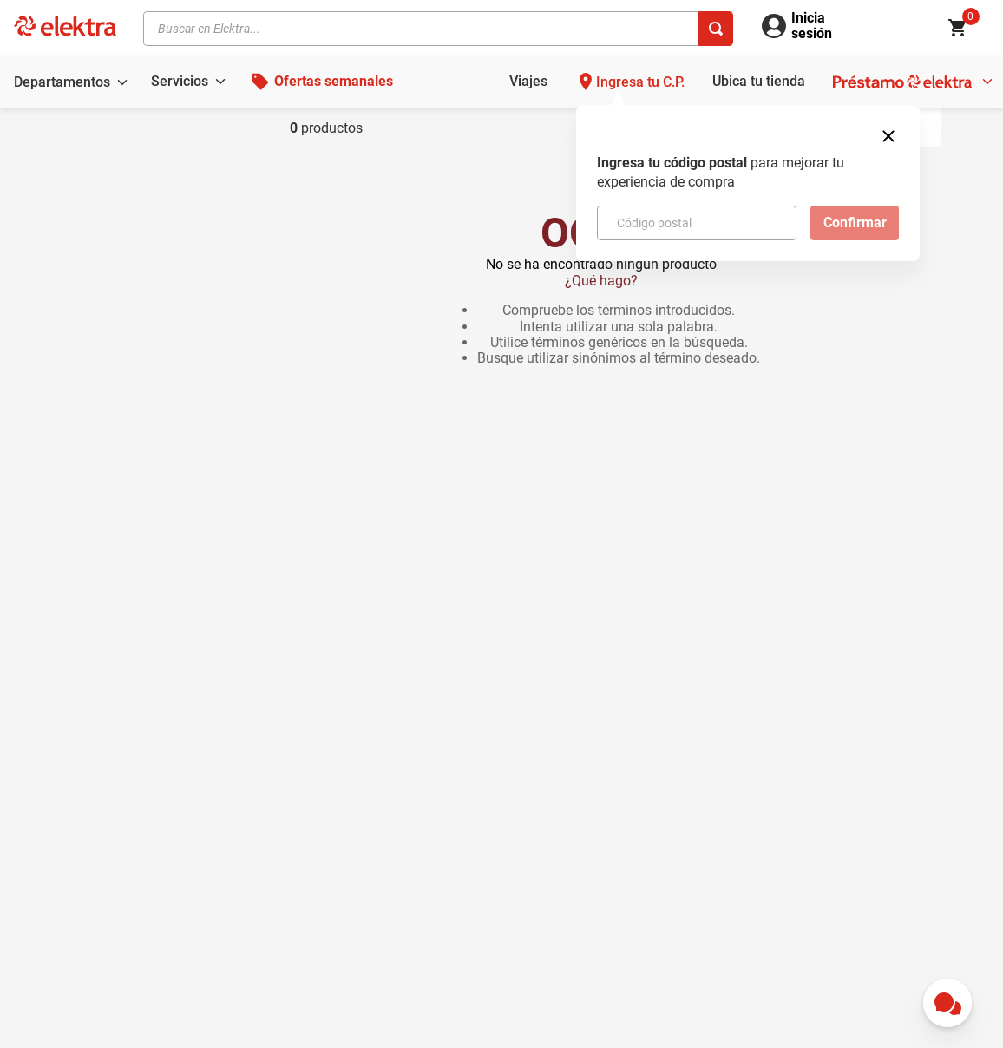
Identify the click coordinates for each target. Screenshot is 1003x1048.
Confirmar (855, 222)
